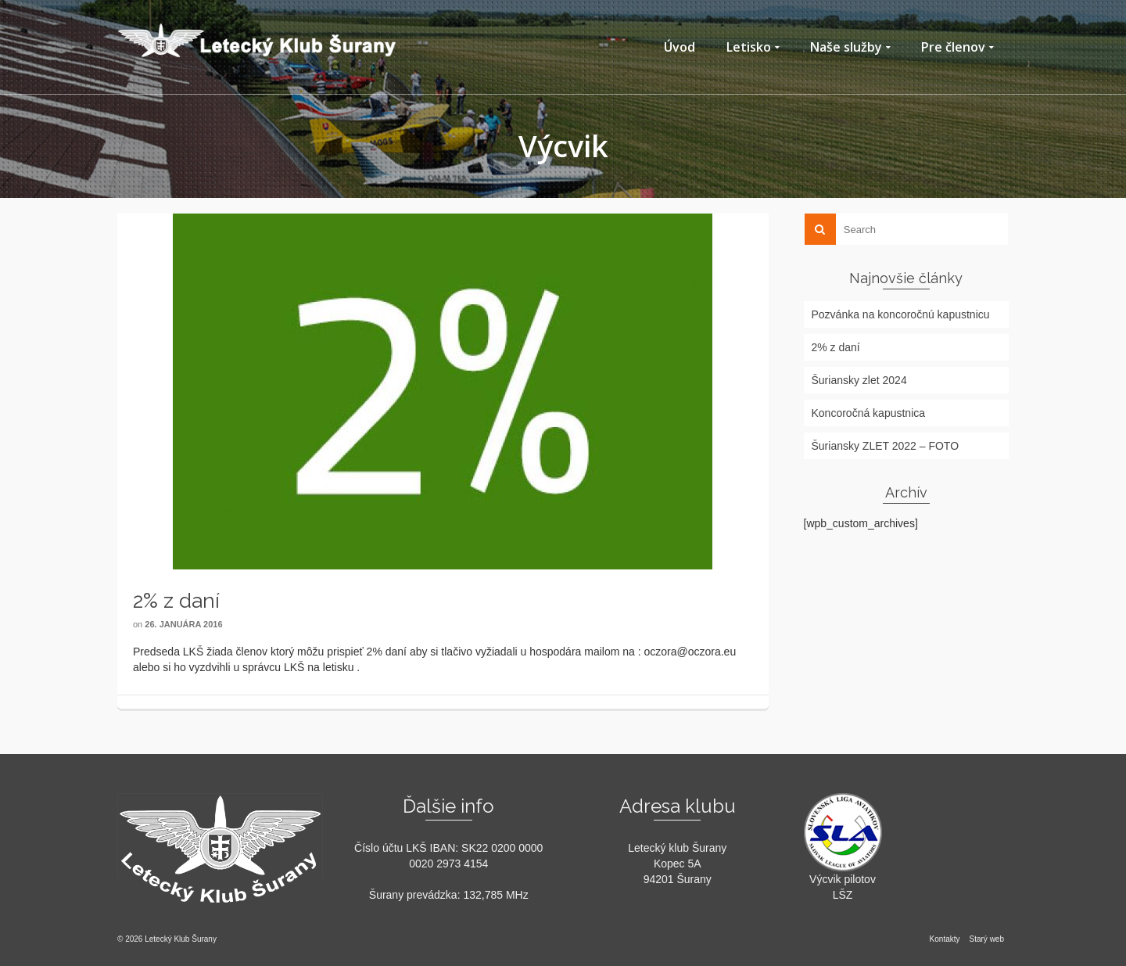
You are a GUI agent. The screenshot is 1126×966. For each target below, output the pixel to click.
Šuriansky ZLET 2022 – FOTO (885, 446)
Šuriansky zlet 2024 (859, 380)
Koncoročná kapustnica (869, 413)
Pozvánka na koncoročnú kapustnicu (901, 314)
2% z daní (836, 347)
